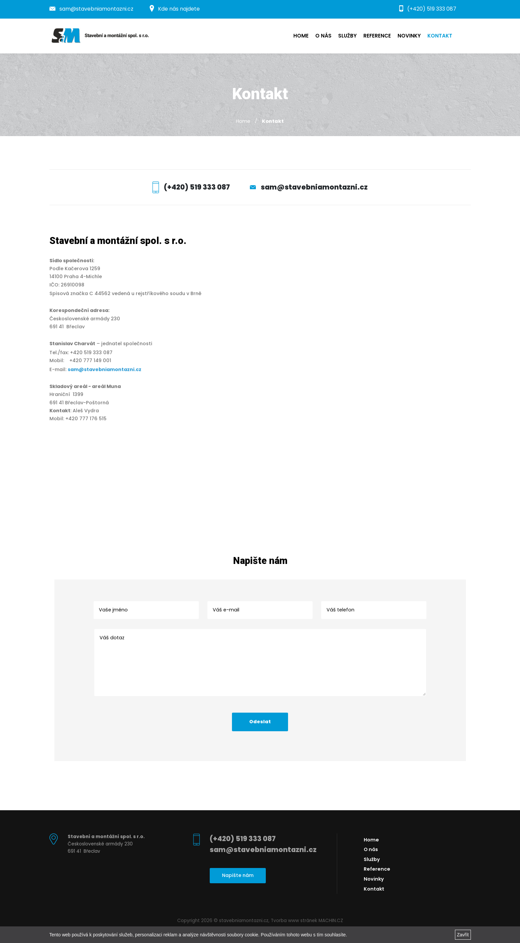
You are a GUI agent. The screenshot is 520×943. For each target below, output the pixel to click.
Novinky (409, 35)
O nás (323, 35)
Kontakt (439, 35)
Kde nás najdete (175, 9)
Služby (347, 35)
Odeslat (260, 721)
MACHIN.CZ (331, 920)
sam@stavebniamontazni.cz (91, 9)
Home (301, 35)
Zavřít (463, 934)
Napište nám (238, 875)
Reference (377, 35)
